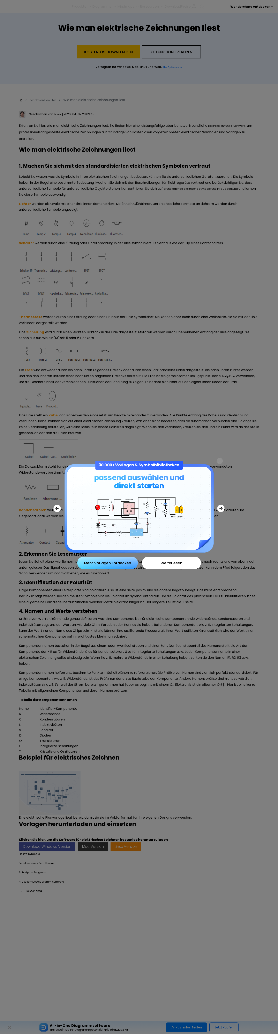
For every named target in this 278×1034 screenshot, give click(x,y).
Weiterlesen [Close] (171, 563)
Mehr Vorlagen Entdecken (107, 563)
